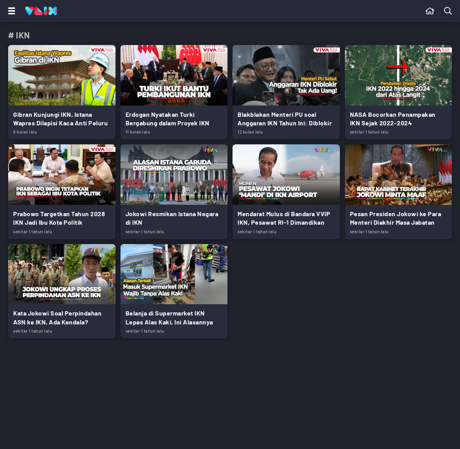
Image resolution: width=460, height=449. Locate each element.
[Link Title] (61, 92)
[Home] (41, 11)
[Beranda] (429, 11)
